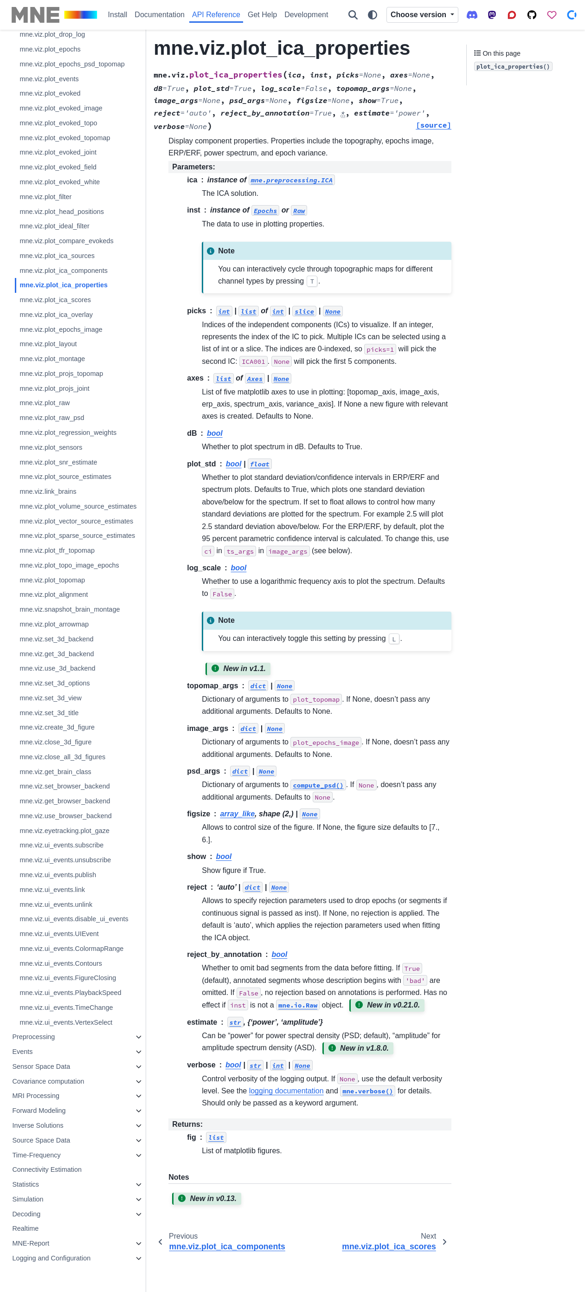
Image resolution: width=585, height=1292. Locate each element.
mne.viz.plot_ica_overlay (56, 314)
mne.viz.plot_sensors (50, 447)
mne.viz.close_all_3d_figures (62, 757)
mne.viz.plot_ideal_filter (54, 226)
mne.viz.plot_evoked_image (60, 108)
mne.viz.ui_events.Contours (60, 963)
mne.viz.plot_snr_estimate (58, 462)
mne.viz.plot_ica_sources (57, 255)
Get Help (262, 15)
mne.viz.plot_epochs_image (60, 329)
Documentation (160, 15)
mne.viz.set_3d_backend (56, 639)
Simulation (27, 1199)
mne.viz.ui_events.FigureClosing (67, 978)
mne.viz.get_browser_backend (64, 801)
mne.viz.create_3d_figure (57, 727)
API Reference (216, 15)
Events (22, 1051)
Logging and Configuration (51, 1258)
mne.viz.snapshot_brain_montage (69, 609)
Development (306, 15)
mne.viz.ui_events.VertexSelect (65, 1022)
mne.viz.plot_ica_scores (55, 300)
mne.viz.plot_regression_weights (67, 432)
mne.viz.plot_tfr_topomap (57, 550)
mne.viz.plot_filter (45, 196)
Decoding (26, 1214)
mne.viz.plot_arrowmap (54, 624)
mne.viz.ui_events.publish (57, 875)
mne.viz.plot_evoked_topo (58, 123)
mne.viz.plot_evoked (49, 93)
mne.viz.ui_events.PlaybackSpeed (70, 992)
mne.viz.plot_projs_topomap (61, 373)
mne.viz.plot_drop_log (52, 34)
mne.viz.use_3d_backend (57, 668)
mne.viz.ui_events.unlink (55, 904)
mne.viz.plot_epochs (49, 49)
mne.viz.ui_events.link (52, 889)
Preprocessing (33, 1036)
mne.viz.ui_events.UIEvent (58, 933)
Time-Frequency (36, 1155)
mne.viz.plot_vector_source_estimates (76, 521)
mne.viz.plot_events (48, 79)
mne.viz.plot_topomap (52, 580)
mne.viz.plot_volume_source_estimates (77, 506)
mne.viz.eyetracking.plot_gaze (64, 830)
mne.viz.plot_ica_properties (63, 285)
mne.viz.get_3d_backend (56, 654)
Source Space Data (41, 1140)
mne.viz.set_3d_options (54, 683)
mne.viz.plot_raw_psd (51, 417)
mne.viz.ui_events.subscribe (61, 845)
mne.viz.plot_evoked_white (59, 182)
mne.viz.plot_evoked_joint (57, 152)
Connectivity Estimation (47, 1169)
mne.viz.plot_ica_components (63, 270)
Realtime (25, 1228)
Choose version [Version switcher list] (419, 15)
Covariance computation (48, 1081)
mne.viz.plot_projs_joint (54, 388)
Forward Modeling (38, 1110)
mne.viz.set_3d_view (50, 698)
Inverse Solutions (37, 1125)
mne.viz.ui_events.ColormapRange (71, 948)
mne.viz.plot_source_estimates (65, 476)
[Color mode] (372, 15)
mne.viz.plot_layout (48, 344)
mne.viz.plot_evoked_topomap (64, 138)
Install (118, 15)
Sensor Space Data (41, 1066)
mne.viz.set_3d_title (48, 713)
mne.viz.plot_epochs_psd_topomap (71, 64)
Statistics (25, 1184)
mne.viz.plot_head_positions (61, 211)
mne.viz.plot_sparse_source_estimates (77, 535)
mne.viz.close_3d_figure (55, 742)
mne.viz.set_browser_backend (64, 786)
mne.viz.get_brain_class (55, 771)
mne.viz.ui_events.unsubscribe (65, 860)
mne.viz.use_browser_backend (65, 816)
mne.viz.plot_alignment (53, 594)
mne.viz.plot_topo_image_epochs (69, 565)
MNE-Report (30, 1243)
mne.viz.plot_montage (52, 358)
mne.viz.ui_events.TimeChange (66, 1007)
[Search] (353, 15)
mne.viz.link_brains (47, 491)
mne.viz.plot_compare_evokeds (66, 241)
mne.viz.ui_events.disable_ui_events (73, 919)
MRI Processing (35, 1095)
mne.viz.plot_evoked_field (57, 167)
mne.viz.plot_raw (44, 403)
